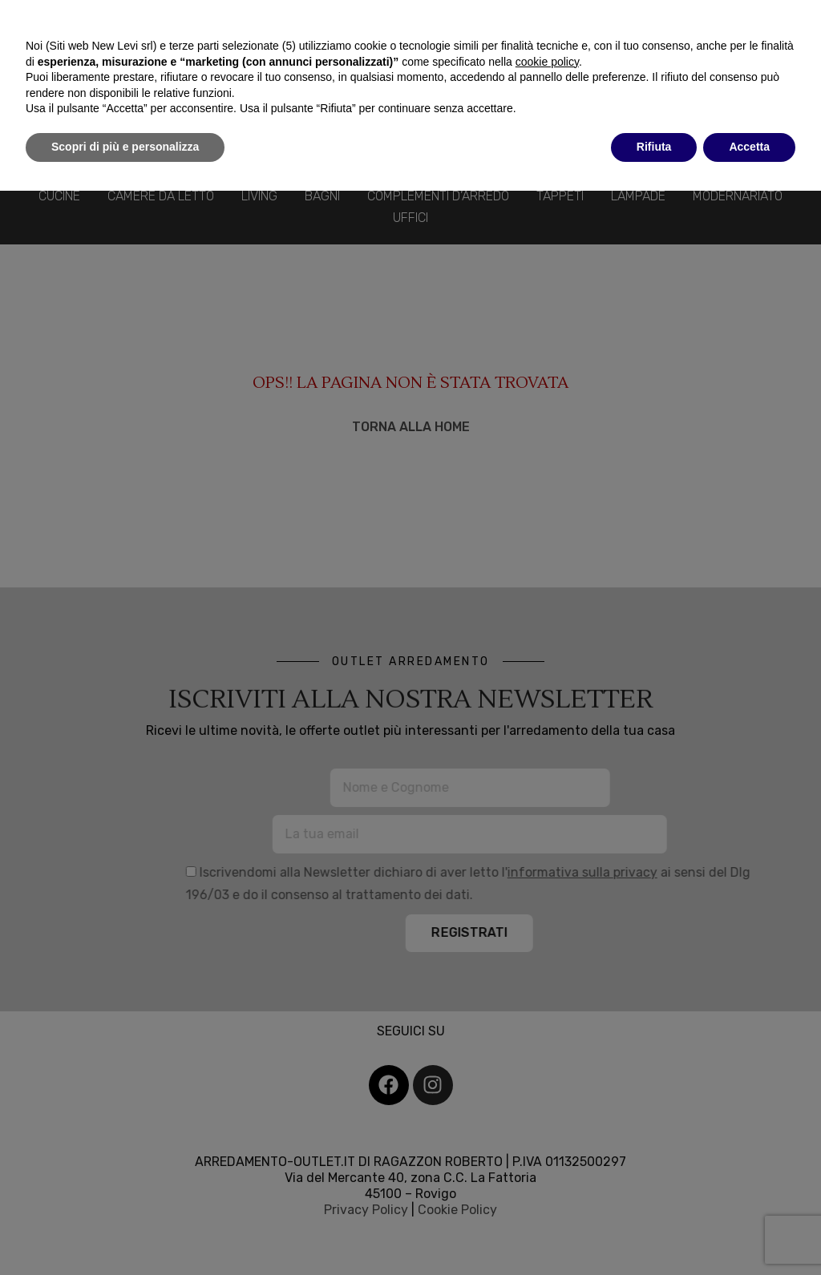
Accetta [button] (749, 146)
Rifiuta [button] (654, 146)
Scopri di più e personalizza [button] (125, 146)
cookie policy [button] (547, 61)
